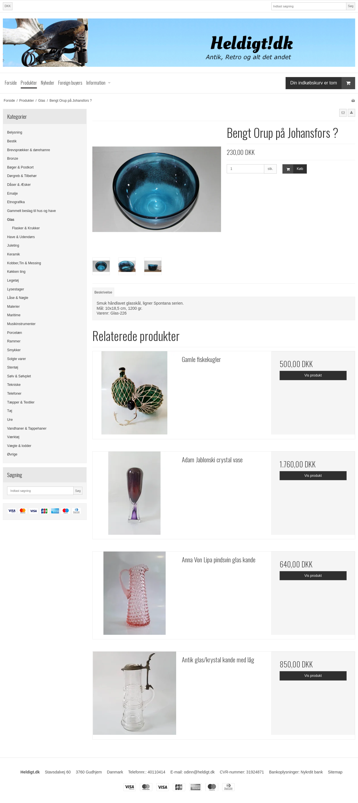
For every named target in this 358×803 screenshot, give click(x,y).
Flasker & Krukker (26, 228)
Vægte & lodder (19, 446)
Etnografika (16, 202)
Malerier (13, 307)
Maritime (13, 315)
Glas (10, 220)
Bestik (11, 141)
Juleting (13, 245)
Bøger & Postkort (20, 167)
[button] (343, 113)
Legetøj (13, 280)
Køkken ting (16, 272)
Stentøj (12, 367)
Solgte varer (16, 359)
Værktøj (13, 437)
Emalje (12, 193)
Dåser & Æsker (19, 185)
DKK (8, 6)
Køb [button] (293, 169)
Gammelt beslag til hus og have (31, 211)
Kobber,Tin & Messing (24, 263)
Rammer (13, 341)
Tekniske (14, 385)
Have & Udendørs (21, 237)
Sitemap (335, 772)
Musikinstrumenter (21, 324)
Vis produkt (313, 375)
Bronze (12, 159)
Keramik (13, 254)
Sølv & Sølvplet (19, 376)
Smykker (14, 350)
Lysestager (15, 289)
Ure (10, 420)
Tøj (9, 411)
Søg (350, 6)
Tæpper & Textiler (20, 402)
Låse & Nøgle (17, 298)
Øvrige (12, 454)
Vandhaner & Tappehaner (27, 428)
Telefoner (14, 394)
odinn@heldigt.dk (199, 772)
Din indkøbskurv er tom (322, 83)
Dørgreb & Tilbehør (22, 176)
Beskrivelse (103, 292)
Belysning (14, 132)
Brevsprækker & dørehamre (28, 150)
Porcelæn (14, 333)
